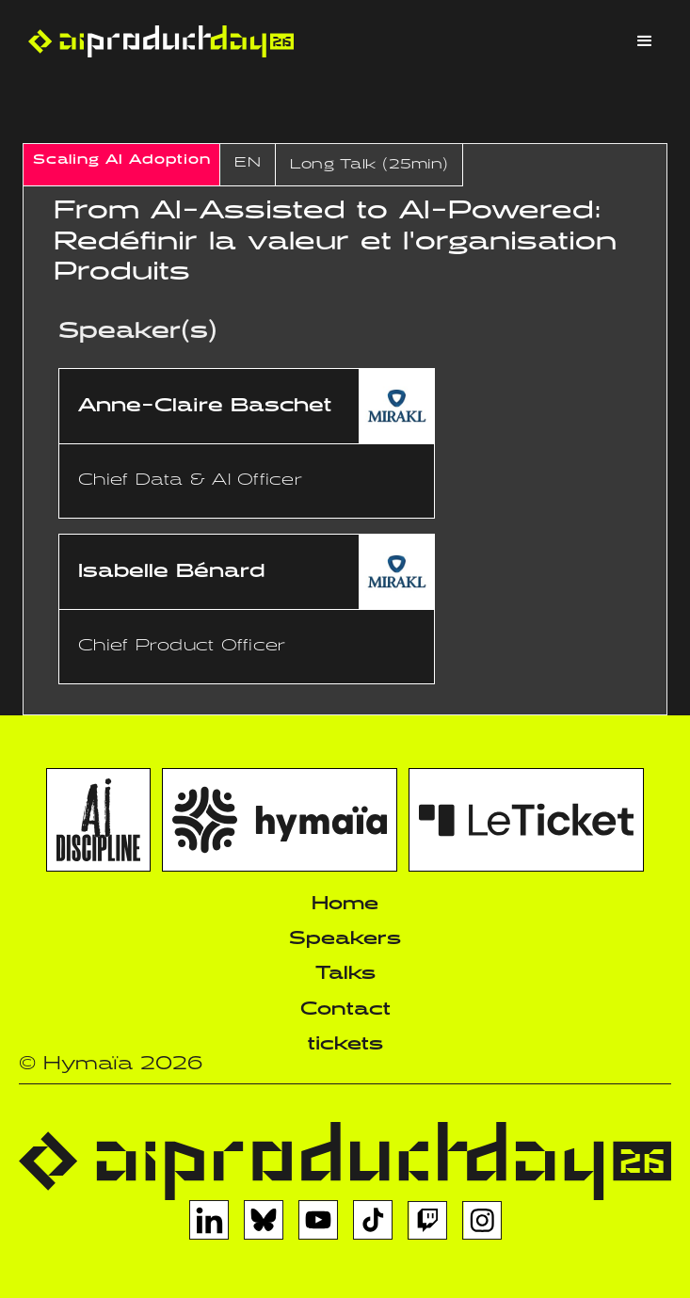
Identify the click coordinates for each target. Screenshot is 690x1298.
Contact (345, 1009)
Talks (345, 974)
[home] (156, 41)
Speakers (345, 939)
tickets (345, 1044)
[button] (644, 41)
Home (345, 904)
